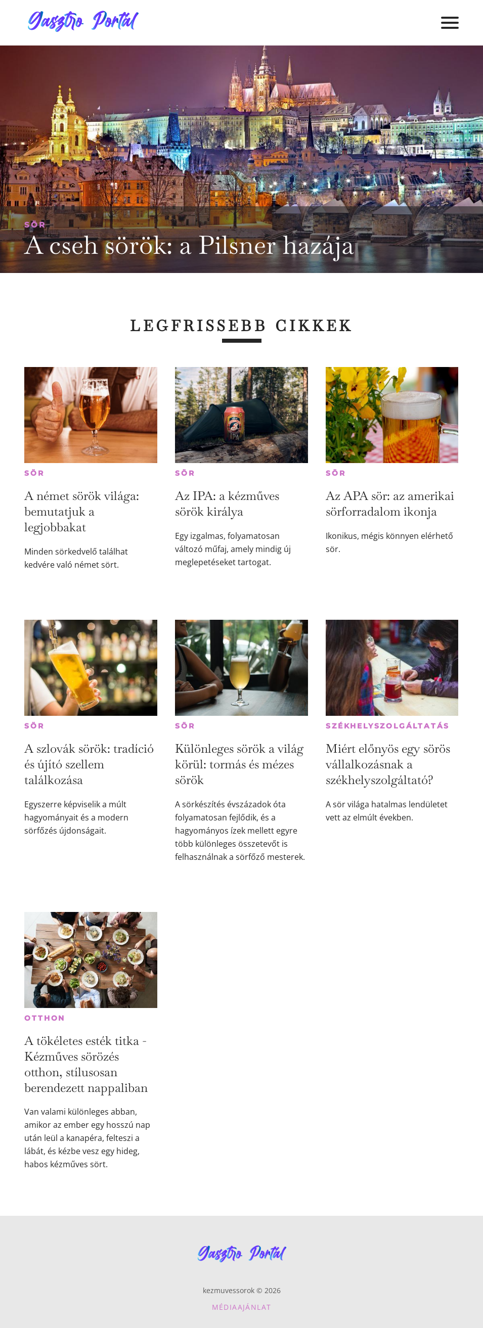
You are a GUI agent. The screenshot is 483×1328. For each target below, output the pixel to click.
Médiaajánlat (242, 1307)
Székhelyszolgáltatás (388, 725)
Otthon (44, 1018)
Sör (35, 225)
